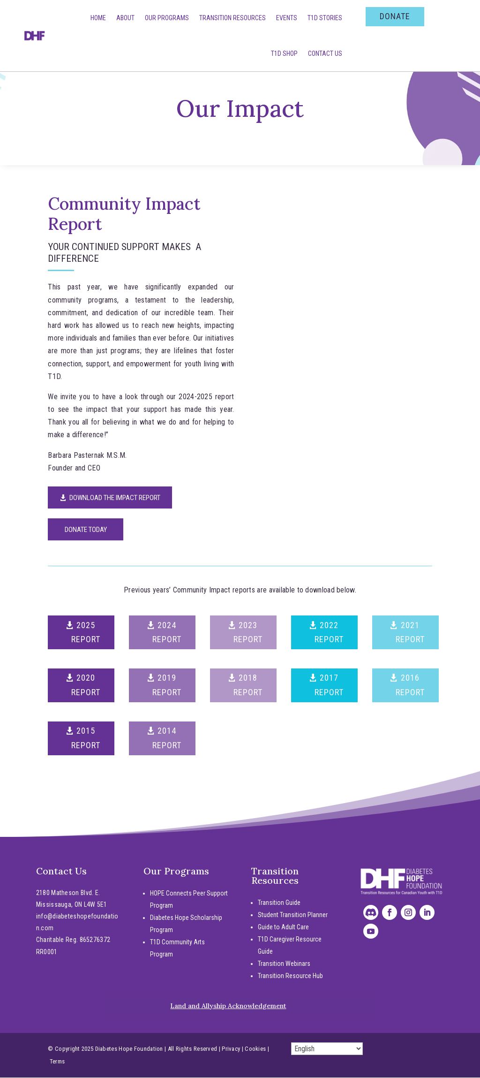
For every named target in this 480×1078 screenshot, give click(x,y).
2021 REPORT (410, 633)
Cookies (255, 1049)
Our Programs (167, 18)
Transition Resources (232, 18)
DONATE (395, 16)
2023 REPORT (247, 633)
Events (286, 18)
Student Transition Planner (293, 915)
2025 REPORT (85, 633)
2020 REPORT (85, 685)
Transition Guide (279, 903)
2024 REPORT (166, 633)
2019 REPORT (166, 685)
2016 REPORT (410, 685)
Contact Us (325, 53)
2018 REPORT (247, 685)
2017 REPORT (329, 685)
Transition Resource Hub (290, 976)
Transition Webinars (284, 964)
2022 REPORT (329, 633)
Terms (57, 1061)
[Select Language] (327, 1049)
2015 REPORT (85, 738)
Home (98, 18)
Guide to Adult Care (283, 927)
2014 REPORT (166, 738)
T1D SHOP (284, 53)
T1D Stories (325, 18)
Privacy (231, 1049)
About (125, 18)
